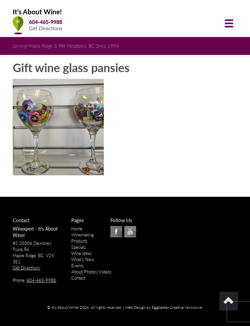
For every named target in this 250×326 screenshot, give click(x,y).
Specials (78, 247)
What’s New (82, 259)
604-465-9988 (45, 22)
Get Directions (45, 28)
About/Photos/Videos (91, 271)
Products (79, 241)
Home (76, 228)
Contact (78, 278)
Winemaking (82, 234)
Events (77, 265)
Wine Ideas (81, 253)
